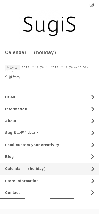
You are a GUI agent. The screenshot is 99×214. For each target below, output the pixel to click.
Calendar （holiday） (26, 169)
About (10, 121)
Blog (9, 157)
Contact (12, 193)
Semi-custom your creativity (32, 145)
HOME (11, 97)
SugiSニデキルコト (22, 133)
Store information (22, 181)
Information (16, 109)
